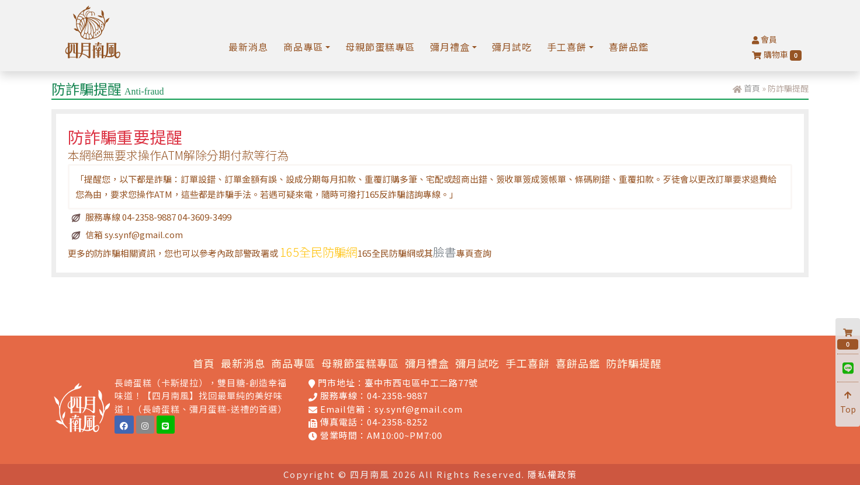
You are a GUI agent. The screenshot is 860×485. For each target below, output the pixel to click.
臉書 (444, 251)
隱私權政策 (552, 474)
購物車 (777, 54)
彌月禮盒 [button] (450, 47)
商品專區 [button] (303, 47)
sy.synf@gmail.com (418, 409)
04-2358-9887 (397, 395)
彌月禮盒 (427, 363)
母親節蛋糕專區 (380, 47)
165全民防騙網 (319, 251)
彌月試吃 (512, 47)
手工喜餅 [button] (567, 47)
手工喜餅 (527, 363)
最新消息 (248, 47)
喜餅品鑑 (629, 47)
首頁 (752, 88)
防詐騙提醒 (633, 363)
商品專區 (293, 363)
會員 (764, 39)
